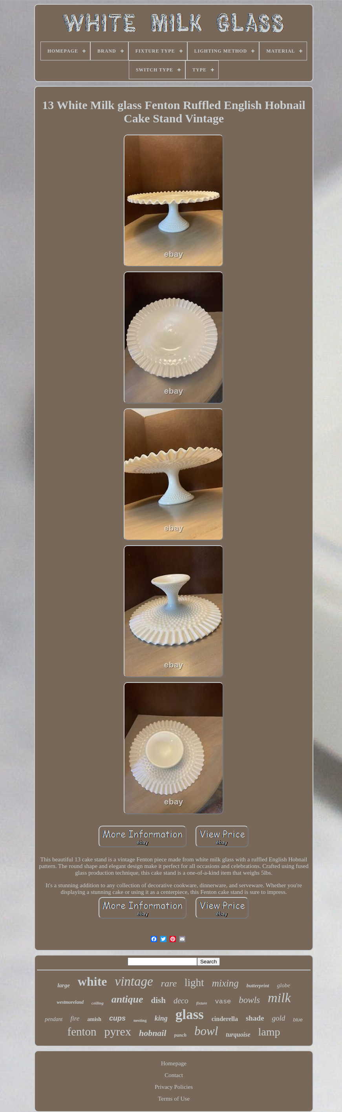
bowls (249, 1000)
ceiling (97, 1003)
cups (117, 1018)
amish (94, 1019)
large (63, 985)
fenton (81, 1031)
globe (283, 985)
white (92, 981)
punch (180, 1035)
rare (169, 983)
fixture (201, 1003)
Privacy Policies (174, 1087)
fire (74, 1018)
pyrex (117, 1031)
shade (255, 1018)
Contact (174, 1075)
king (161, 1018)
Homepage (174, 1063)
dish (158, 1000)
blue (298, 1020)
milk (279, 997)
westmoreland (70, 1002)
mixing (225, 983)
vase (223, 1001)
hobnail (152, 1033)
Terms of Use (174, 1099)
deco (181, 1000)
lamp (269, 1032)
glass (190, 1014)
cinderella (225, 1019)
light (194, 982)
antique (127, 999)
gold (278, 1018)
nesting (140, 1020)
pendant (53, 1019)
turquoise (238, 1034)
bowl (206, 1031)
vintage (134, 981)
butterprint (258, 985)
